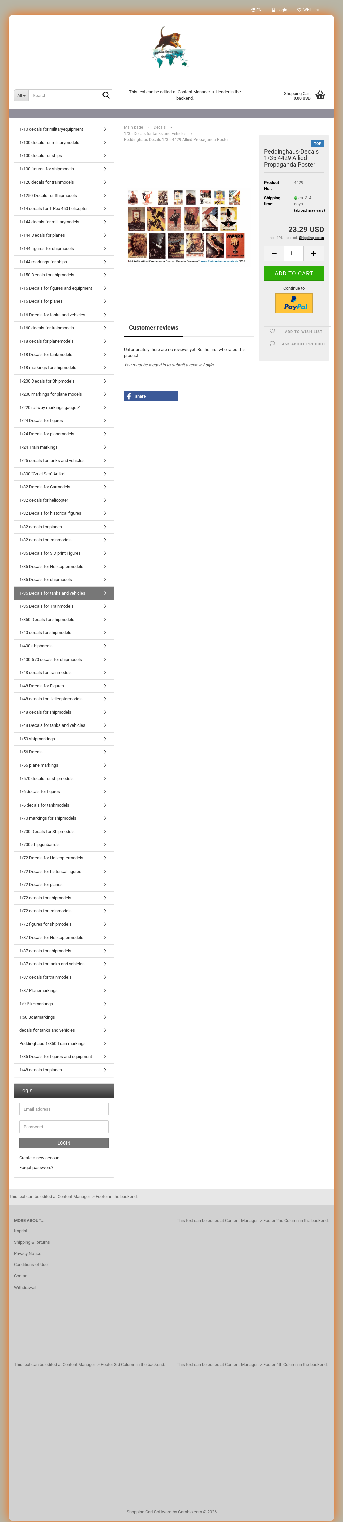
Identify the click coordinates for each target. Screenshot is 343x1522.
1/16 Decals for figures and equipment (55, 289)
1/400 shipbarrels (36, 647)
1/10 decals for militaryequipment (51, 130)
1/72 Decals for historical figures (50, 872)
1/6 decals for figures (39, 792)
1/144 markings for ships (43, 263)
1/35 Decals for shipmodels (45, 580)
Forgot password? (36, 1168)
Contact (21, 1277)
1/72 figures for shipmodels (45, 925)
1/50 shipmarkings (37, 740)
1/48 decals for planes (40, 1071)
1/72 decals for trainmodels (45, 912)
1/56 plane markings (38, 766)
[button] (256, 10)
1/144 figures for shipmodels (46, 249)
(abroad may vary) (309, 212)
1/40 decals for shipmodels (45, 633)
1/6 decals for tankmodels (44, 806)
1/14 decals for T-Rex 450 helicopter (53, 209)
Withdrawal (25, 1288)
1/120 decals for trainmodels (46, 183)
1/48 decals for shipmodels (45, 713)
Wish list (308, 10)
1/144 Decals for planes (42, 236)
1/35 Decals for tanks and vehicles (52, 594)
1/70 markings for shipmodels (47, 819)
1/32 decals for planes (40, 528)
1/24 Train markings (38, 448)
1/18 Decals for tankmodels (45, 355)
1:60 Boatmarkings (37, 1018)
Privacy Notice (27, 1254)
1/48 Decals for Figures (41, 687)
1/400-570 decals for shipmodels (50, 660)
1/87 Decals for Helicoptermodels (51, 938)
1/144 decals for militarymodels (49, 223)
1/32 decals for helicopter (43, 501)
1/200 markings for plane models (50, 395)
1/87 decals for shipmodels (45, 952)
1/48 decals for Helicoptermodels (51, 700)
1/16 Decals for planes (41, 302)
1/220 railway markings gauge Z (49, 408)
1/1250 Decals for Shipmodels (48, 196)
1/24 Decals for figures (41, 421)
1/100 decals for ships (40, 156)
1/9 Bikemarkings (36, 1005)
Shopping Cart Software (149, 1513)
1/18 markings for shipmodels (47, 368)
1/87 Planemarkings (38, 991)
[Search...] (21, 95)
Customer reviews (153, 328)
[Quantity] (294, 254)
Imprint (20, 1232)
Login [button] (279, 10)
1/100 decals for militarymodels (49, 143)
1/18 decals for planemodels (46, 342)
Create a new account (40, 1159)
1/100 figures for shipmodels (46, 170)
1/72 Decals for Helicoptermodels (51, 859)
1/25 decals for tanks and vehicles (52, 461)
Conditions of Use (31, 1265)
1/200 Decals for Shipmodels (47, 382)
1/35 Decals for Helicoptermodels (51, 567)
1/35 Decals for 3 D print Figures (50, 554)
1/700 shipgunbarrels (39, 845)
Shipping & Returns (32, 1243)
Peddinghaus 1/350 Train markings (52, 1044)
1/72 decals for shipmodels (45, 899)
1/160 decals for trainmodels (46, 329)
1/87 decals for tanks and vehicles (52, 965)
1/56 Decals (31, 753)
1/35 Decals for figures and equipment (55, 1057)
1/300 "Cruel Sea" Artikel (42, 475)
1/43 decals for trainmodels (45, 673)
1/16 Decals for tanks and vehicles (52, 316)
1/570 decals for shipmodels (46, 779)
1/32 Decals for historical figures (50, 514)
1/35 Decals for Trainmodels (46, 607)
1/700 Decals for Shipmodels (47, 832)
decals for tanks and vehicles (47, 1031)
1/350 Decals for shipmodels (46, 620)
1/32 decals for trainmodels (45, 541)
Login (208, 366)
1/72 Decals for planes (41, 885)
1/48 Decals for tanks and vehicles (52, 726)
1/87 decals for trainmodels (45, 978)
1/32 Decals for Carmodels (44, 488)
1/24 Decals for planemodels (46, 435)
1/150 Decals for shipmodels (46, 276)
